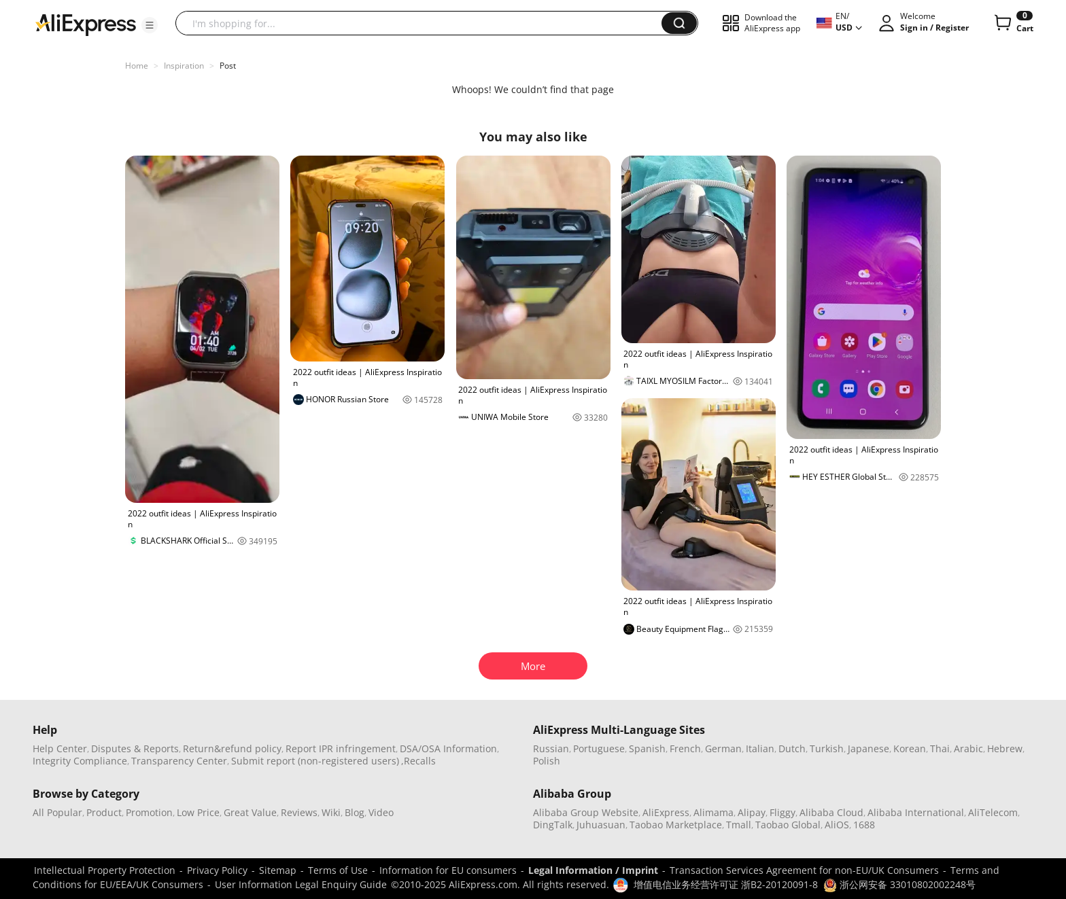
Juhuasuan (601, 824)
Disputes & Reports (135, 748)
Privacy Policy (217, 870)
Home (136, 65)
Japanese (868, 748)
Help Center (60, 748)
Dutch (792, 748)
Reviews (299, 812)
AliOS (837, 824)
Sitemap (277, 870)
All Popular (57, 812)
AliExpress (665, 812)
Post (228, 65)
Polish (546, 760)
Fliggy (782, 812)
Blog (354, 812)
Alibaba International (915, 812)
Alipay (752, 812)
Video (381, 812)
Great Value (250, 812)
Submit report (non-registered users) (315, 760)
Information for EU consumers (448, 870)
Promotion (149, 812)
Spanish (647, 748)
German (723, 748)
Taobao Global (788, 824)
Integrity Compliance (80, 760)
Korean (909, 748)
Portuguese (599, 748)
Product (104, 812)
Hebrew (1004, 748)
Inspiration (184, 65)
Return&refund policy (232, 748)
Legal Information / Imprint (593, 870)
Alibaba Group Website (585, 812)
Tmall (738, 824)
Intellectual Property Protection (104, 870)
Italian (760, 748)
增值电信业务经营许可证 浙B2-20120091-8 (726, 884)
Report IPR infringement (341, 748)
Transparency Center (179, 760)
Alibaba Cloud (831, 812)
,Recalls (418, 760)
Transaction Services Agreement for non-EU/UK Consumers (804, 870)
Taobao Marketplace (676, 824)
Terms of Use (338, 870)
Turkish (827, 748)
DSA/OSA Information (448, 748)
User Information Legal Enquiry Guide (301, 884)
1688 (864, 824)
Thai (940, 748)
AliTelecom (993, 812)
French (685, 748)
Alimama (713, 812)
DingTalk (552, 824)
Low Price (198, 812)
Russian (551, 748)
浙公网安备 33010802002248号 (899, 884)
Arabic (968, 748)
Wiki (331, 812)
